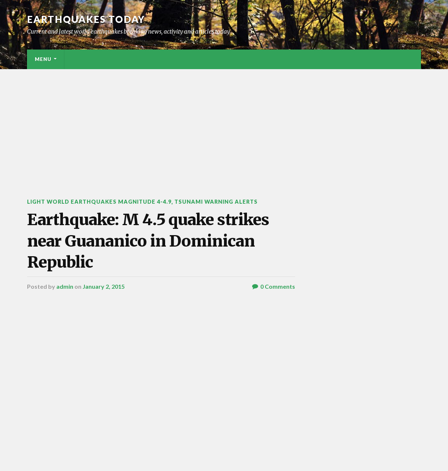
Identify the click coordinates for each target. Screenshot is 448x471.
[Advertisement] (224, 124)
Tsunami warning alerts (216, 202)
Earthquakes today (86, 19)
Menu (43, 59)
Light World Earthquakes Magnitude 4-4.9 (99, 202)
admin (64, 286)
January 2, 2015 (104, 286)
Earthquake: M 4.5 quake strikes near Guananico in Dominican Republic (148, 241)
